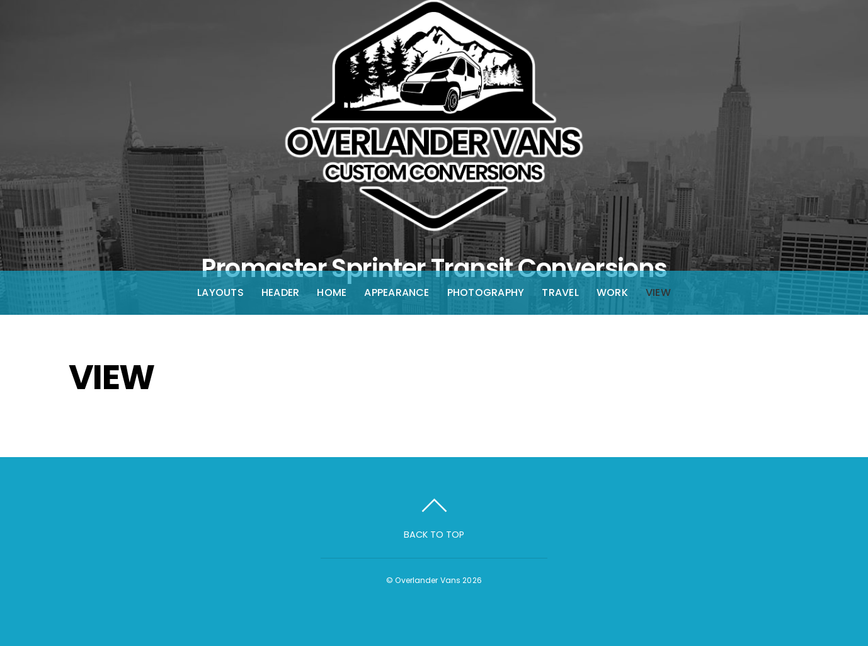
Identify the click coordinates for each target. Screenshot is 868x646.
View (658, 292)
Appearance (396, 292)
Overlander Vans (427, 580)
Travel (560, 292)
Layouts (220, 292)
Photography (486, 292)
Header (280, 292)
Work (612, 292)
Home (331, 292)
